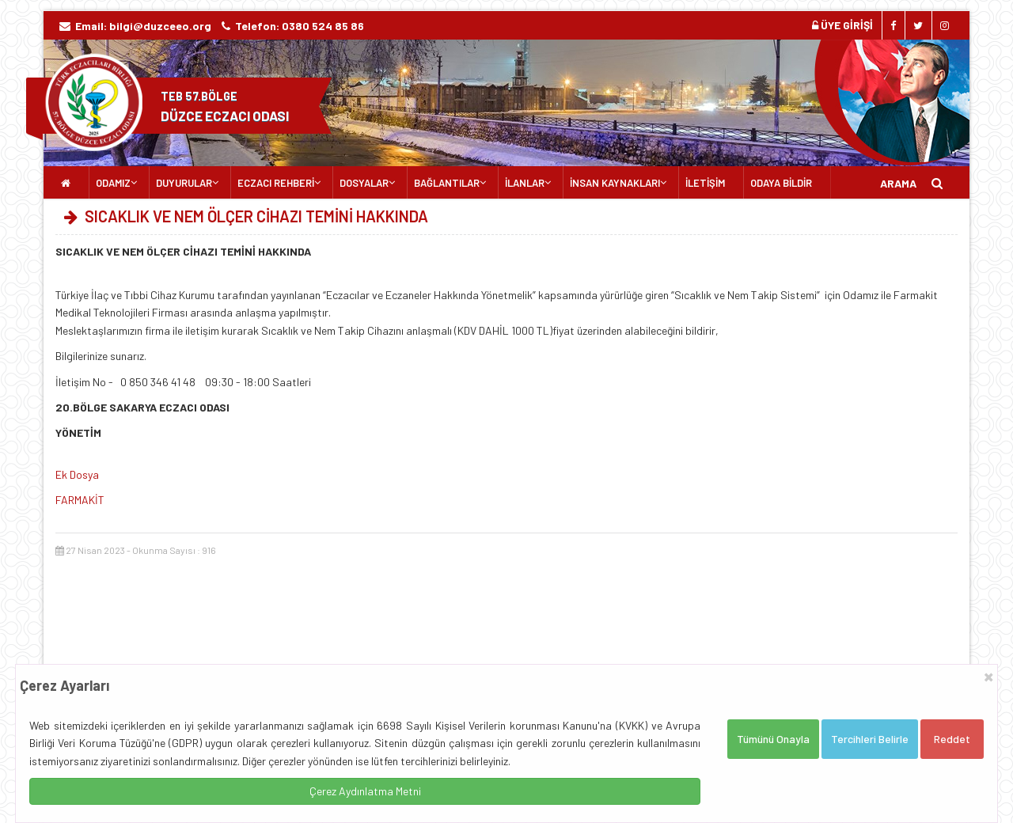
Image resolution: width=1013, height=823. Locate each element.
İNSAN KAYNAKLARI (615, 182)
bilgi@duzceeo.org (160, 25)
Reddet (952, 738)
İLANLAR (524, 182)
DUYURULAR (184, 182)
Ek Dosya (77, 474)
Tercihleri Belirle (870, 738)
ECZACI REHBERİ (275, 182)
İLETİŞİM (705, 182)
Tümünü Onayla (773, 738)
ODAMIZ (113, 182)
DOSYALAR (364, 182)
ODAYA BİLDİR (781, 182)
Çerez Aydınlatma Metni (365, 791)
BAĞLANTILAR (447, 182)
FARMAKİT (79, 499)
